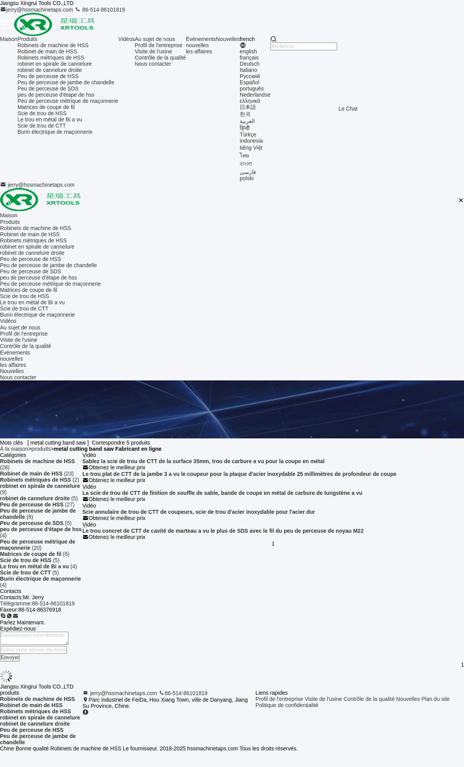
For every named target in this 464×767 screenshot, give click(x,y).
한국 (245, 114)
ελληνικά (250, 101)
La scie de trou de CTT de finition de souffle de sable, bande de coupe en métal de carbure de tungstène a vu (222, 493)
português (252, 88)
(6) (35, 554)
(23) (37, 473)
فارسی (248, 172)
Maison (8, 39)
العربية (247, 121)
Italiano (248, 70)
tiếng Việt (251, 148)
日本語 (248, 107)
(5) (39, 498)
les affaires (199, 51)
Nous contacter (153, 64)
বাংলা (246, 164)
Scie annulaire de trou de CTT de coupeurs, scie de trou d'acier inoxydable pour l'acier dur (198, 512)
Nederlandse (255, 95)
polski (247, 178)
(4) (41, 532)
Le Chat (347, 109)
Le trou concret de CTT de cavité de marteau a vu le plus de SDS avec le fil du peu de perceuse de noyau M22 (222, 531)
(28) (37, 464)
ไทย (244, 155)
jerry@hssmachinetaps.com (37, 10)
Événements (201, 39)
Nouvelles (228, 39)
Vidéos (126, 39)
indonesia (251, 141)
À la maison (14, 449)
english (248, 51)
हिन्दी (245, 128)
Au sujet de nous (155, 39)
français (249, 58)
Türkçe (248, 134)
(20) (37, 545)
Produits (27, 39)
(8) (38, 514)
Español (249, 82)
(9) (40, 489)
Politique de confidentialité (287, 705)
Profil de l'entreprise (158, 45)
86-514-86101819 (100, 10)
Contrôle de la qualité (160, 58)
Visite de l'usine (153, 51)
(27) (37, 504)
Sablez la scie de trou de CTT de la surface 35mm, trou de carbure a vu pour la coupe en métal (203, 461)
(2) (39, 480)
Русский (250, 76)
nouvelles (197, 45)
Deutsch (249, 64)
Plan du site (435, 699)
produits (41, 449)
